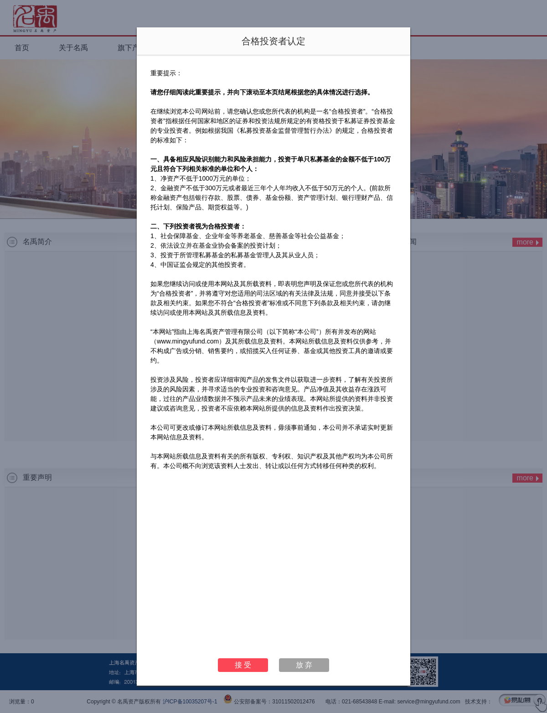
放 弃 (304, 665)
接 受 (243, 665)
